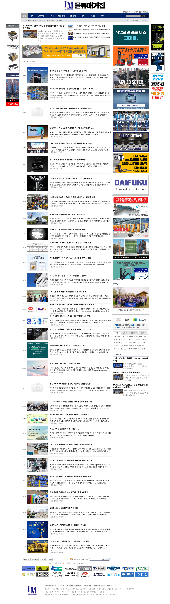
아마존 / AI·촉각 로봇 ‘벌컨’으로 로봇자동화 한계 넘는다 (133, 346)
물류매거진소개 (50, 586)
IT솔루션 (117, 354)
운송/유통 (41, 16)
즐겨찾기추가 (127, 12)
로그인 (129, 20)
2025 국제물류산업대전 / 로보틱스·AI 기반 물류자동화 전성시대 (136, 349)
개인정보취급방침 (99, 586)
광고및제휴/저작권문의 (73, 586)
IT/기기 (51, 16)
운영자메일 (138, 12)
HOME (26, 61)
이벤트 (82, 16)
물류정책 (72, 16)
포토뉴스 (117, 284)
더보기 (103, 16)
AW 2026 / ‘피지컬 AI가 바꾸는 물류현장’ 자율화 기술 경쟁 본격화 (137, 336)
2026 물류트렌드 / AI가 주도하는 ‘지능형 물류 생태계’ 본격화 (135, 343)
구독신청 (92, 16)
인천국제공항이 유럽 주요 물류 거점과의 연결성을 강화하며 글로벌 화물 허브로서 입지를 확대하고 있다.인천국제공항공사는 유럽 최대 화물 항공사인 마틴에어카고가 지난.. (80, 548)
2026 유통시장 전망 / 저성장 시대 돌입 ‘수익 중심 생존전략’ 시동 (136, 339)
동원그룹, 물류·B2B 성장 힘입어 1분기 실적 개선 (45, 20)
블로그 (109, 586)
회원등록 (135, 20)
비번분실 (143, 20)
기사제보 (61, 586)
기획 (31, 16)
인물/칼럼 (61, 16)
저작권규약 (87, 586)
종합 (24, 16)
